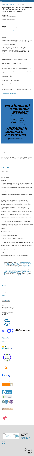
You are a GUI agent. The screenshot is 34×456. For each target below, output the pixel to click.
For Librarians (4, 287)
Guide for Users (5, 337)
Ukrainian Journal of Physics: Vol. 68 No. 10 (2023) (17, 264)
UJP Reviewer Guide (5, 338)
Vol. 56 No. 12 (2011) (13, 4)
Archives (6, 4)
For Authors (4, 285)
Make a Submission (6, 300)
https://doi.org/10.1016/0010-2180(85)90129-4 (10, 66)
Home (3, 4)
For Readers (4, 283)
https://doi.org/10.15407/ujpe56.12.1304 (11, 30)
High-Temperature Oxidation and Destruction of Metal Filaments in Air (17, 266)
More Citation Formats (6, 161)
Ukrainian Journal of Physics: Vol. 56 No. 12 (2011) (13, 272)
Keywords (3, 341)
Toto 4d (3, 441)
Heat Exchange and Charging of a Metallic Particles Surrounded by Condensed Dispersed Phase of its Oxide (17, 275)
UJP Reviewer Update (6, 340)
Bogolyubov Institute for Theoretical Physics (25, 438)
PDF (3, 146)
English (3, 295)
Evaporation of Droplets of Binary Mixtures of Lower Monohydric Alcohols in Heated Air (17, 263)
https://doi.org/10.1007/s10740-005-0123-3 (10, 87)
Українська (4, 293)
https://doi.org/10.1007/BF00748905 (9, 93)
